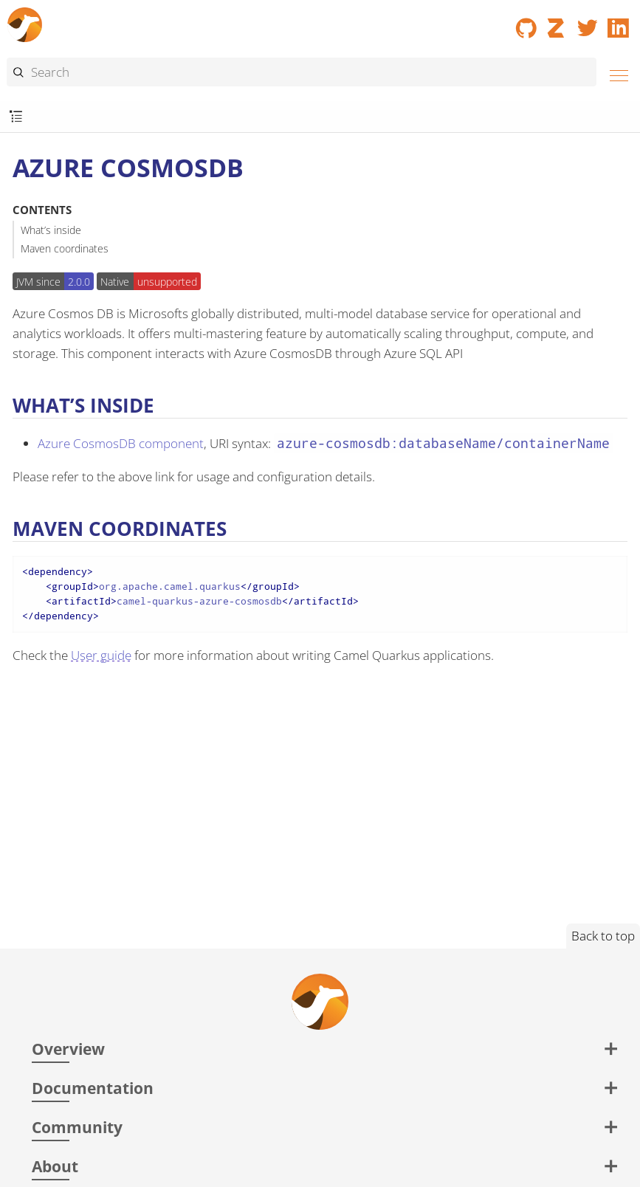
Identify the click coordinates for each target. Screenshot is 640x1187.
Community (77, 1127)
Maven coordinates (65, 248)
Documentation (93, 1087)
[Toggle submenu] (16, 117)
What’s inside (51, 230)
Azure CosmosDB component (121, 443)
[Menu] (614, 73)
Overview (68, 1048)
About (55, 1166)
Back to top (603, 935)
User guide (101, 655)
